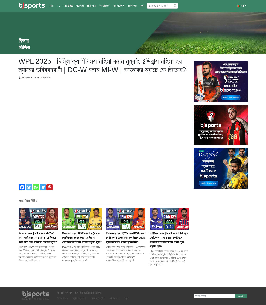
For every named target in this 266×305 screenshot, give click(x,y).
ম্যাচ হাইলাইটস (119, 6)
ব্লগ (141, 6)
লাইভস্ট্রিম (80, 6)
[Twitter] (29, 187)
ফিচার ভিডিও (91, 6)
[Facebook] (22, 187)
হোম (51, 6)
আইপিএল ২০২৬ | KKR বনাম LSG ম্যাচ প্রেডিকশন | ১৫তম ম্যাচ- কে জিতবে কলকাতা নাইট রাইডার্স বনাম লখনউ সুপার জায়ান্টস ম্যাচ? (169, 233)
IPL (58, 6)
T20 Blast (68, 6)
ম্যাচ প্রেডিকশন (104, 6)
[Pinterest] (49, 187)
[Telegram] (43, 187)
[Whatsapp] (36, 187)
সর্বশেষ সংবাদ (132, 6)
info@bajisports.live (88, 292)
